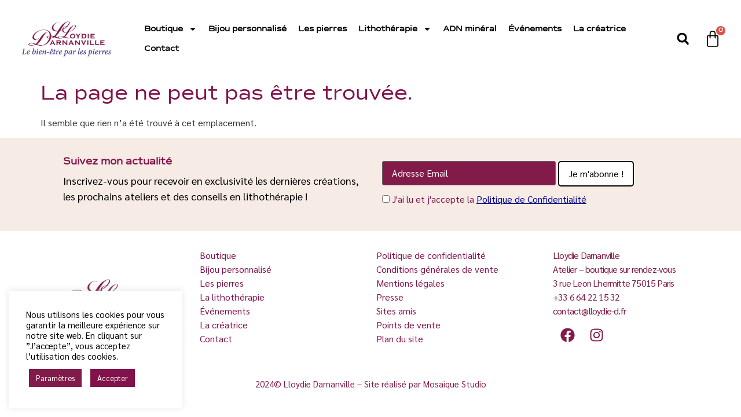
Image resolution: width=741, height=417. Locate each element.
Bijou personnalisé (247, 29)
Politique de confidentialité (431, 255)
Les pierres (322, 29)
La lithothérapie (233, 297)
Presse (389, 297)
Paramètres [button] (55, 378)
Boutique (170, 29)
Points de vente (408, 325)
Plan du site (399, 338)
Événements (535, 29)
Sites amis (396, 311)
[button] (683, 39)
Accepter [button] (112, 378)
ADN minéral (470, 29)
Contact (161, 49)
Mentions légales (410, 283)
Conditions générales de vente (437, 269)
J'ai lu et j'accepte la (489, 199)
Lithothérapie (394, 29)
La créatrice (599, 29)
